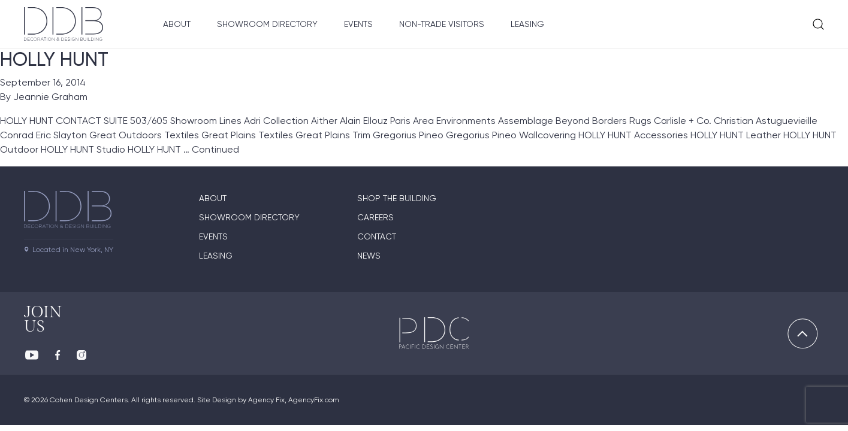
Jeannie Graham (50, 96)
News (369, 255)
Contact (376, 236)
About (177, 24)
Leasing (527, 24)
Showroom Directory (267, 24)
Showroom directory (249, 217)
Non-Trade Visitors (441, 24)
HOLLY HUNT (54, 59)
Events (358, 24)
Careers (375, 217)
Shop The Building (396, 198)
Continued (215, 149)
